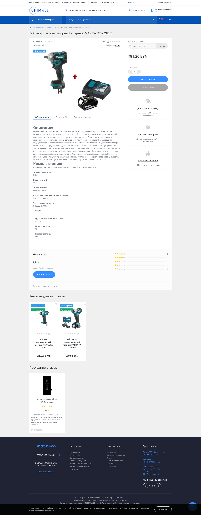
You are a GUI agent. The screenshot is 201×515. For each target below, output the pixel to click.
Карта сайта (111, 466)
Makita (48, 27)
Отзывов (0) (61, 117)
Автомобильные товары (79, 466)
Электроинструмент (78, 461)
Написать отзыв (44, 274)
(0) (108, 41)
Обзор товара (42, 117)
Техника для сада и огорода (81, 463)
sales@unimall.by (46, 471)
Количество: (133, 67)
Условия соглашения (70, 2)
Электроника (75, 455)
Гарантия (93, 2)
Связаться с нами (46, 455)
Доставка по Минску (148, 108)
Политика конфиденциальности (112, 2)
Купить (162, 46)
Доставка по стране (148, 134)
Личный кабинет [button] (165, 2)
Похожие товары (82, 117)
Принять (163, 509)
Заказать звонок (162, 12)
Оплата (84, 2)
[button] (86, 10)
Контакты (110, 463)
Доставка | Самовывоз (50, 2)
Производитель (38, 27)
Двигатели (74, 469)
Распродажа (75, 452)
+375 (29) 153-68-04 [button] (45, 446)
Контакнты (132, 2)
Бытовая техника (77, 458)
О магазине (34, 2)
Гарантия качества (148, 160)
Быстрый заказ (147, 87)
